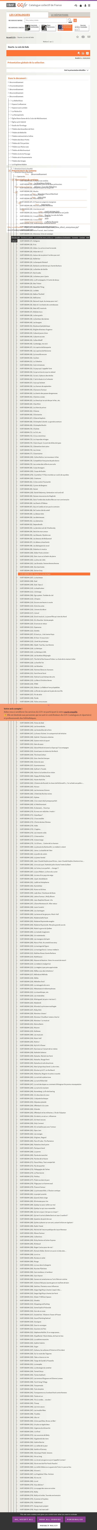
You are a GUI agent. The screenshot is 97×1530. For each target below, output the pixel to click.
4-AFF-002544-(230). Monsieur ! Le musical (34, 1020)
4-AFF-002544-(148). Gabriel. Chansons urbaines (36, 737)
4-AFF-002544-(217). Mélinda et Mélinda (34, 974)
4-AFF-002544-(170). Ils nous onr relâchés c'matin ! (37, 811)
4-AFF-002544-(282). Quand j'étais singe (34, 1198)
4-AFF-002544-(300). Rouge (29, 1261)
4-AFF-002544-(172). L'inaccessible (32, 818)
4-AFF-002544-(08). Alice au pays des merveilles (36, 205)
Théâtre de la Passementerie (22, 157)
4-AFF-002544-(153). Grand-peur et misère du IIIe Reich (39, 751)
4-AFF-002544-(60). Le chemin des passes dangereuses (38, 393)
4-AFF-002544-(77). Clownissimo (31, 453)
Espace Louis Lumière (19, 108)
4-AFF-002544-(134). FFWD (29, 684)
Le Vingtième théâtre (19, 164)
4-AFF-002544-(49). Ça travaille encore (33, 354)
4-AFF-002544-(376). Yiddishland (31, 1502)
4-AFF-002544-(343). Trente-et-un (31, 1396)
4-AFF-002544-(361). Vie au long (31, 1456)
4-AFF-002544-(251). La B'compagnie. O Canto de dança (39, 280)
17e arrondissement (16, 86)
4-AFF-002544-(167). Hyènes (29, 797)
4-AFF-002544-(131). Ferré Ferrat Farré (33, 673)
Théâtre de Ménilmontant (21, 150)
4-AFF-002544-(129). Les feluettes (31, 666)
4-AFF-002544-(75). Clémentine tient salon (34, 446)
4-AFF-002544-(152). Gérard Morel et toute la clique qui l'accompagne (44, 748)
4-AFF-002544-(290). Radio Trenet (31, 1226)
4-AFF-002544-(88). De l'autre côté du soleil (35, 510)
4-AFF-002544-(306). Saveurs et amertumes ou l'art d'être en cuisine (43, 1279)
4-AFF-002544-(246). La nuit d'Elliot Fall (33, 1081)
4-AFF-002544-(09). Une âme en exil (32, 209)
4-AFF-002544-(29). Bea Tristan (30, 283)
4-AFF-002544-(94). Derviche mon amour (34, 531)
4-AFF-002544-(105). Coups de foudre (32, 471)
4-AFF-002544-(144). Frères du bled (32, 723)
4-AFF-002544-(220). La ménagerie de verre (35, 985)
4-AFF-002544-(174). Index (29, 825)
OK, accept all (24, 1519)
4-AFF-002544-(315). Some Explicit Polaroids (35, 1307)
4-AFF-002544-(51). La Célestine (31, 361)
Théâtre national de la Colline (22, 136)
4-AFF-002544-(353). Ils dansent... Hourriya (35, 808)
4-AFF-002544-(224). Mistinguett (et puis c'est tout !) (38, 999)
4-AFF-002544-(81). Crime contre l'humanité (35, 482)
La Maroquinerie (18, 115)
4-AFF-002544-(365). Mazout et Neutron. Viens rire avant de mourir (43, 960)
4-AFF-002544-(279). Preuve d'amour (32, 1187)
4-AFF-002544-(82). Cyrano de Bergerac (33, 485)
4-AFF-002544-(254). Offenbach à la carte (34, 1105)
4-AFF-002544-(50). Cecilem (29, 358)
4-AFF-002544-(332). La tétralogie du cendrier (35, 1368)
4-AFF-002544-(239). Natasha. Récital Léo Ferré (36, 1056)
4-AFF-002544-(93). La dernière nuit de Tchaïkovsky (37, 528)
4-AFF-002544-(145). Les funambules (32, 726)
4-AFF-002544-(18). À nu (28, 244)
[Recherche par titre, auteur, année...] (46, 20)
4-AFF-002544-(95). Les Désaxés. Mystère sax (35, 535)
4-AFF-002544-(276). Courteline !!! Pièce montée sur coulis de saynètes (44, 475)
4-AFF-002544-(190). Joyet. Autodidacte (33, 879)
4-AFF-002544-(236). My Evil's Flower (32, 1045)
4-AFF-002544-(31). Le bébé (29, 290)
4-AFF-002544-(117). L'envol (29, 613)
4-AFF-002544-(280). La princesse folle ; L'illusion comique (40, 1190)
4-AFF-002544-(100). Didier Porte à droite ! (34, 553)
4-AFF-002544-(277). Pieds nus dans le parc (35, 1180)
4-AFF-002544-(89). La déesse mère (32, 514)
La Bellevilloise (17, 101)
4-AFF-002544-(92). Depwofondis (31, 524)
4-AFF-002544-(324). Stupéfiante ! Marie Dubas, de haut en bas (41, 1336)
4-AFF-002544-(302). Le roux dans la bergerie (35, 1265)
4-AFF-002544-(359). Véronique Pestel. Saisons (36, 1453)
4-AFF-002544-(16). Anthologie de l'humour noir (36, 237)
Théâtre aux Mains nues (20, 147)
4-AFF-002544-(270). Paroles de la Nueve (34, 1159)
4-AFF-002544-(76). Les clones (30, 450)
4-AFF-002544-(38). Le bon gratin (31, 315)
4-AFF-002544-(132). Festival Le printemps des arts (37, 677)
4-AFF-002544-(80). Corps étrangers (32, 468)
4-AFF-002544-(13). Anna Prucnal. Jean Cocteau (36, 230)
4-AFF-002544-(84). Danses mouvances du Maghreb (38, 496)
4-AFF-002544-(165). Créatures (30, 478)
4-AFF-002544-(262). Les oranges (31, 1134)
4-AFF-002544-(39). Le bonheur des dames (34, 319)
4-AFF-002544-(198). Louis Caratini (32, 907)
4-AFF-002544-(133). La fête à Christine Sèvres (36, 680)
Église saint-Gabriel (19, 122)
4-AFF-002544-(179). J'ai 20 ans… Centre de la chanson (39, 843)
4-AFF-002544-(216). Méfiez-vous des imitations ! (37, 971)
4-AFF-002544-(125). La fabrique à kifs (33, 652)
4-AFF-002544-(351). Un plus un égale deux (35, 1424)
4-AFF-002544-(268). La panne (30, 1152)
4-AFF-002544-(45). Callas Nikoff (31, 340)
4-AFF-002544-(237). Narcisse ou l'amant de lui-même (38, 1049)
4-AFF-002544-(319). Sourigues (30, 1322)
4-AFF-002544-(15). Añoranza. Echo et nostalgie (36, 234)
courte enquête (70, 711)
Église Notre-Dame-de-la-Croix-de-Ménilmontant (29, 118)
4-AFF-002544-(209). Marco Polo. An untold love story (38, 942)
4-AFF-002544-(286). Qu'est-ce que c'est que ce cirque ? (39, 1212)
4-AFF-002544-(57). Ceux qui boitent (32, 383)
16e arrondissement (16, 82)
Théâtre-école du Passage (21, 154)
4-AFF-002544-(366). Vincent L (30, 1470)
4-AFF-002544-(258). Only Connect (32, 1123)
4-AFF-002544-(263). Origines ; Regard (33, 1137)
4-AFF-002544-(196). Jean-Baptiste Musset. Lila (36, 900)
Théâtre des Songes (19, 161)
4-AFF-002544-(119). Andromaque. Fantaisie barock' (38, 223)
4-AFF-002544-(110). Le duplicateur (32, 588)
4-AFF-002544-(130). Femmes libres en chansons (36, 670)
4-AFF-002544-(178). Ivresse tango (31, 840)
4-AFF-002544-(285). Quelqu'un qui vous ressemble (37, 1208)
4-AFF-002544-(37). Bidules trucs (31, 312)
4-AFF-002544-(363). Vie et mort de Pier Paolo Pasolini (38, 1463)
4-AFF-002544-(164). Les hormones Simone (34, 790)
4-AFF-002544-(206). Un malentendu (32, 935)
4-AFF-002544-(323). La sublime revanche (34, 1339)
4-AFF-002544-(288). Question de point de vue (36, 1219)
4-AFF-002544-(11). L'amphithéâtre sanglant (35, 216)
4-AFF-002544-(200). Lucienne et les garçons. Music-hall (39, 914)
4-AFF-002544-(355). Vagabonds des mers (34, 1439)
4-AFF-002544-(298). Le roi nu (30, 1254)
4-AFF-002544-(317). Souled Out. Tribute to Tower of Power (40, 1315)
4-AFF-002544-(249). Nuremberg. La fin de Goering (37, 1091)
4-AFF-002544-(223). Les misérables (32, 996)
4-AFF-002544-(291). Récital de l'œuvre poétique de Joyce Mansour (43, 1229)
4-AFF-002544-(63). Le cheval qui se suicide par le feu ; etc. (40, 400)
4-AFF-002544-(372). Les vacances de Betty (34, 1435)
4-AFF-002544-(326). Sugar (29, 1346)
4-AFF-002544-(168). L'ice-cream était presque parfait (38, 801)
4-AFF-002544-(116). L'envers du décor (33, 609)
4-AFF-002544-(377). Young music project (34, 1506)
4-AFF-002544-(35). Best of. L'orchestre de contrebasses (39, 305)
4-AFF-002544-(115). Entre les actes (32, 606)
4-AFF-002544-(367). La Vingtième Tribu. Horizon (37, 1474)
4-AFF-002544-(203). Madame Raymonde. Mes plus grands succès (42, 925)
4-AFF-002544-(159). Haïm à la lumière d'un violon (37, 772)
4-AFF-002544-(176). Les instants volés (33, 833)
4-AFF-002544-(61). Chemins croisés (32, 397)
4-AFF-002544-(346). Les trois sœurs (32, 1407)
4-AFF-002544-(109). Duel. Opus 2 (31, 585)
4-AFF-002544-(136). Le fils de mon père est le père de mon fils (41, 691)
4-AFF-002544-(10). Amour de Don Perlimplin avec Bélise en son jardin (44, 212)
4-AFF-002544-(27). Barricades (30, 273)
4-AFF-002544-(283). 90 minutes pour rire (34, 1201)
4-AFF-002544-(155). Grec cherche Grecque (34, 758)
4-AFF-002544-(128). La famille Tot (32, 662)
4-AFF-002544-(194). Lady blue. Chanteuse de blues (37, 893)
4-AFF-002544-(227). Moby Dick (30, 1010)
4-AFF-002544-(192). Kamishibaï (31, 886)
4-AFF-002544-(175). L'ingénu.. (30, 829)
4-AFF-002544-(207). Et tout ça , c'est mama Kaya (37, 634)
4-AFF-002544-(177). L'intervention (32, 836)
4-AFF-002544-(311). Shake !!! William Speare (35, 1297)
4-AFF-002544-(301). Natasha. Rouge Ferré (34, 1059)
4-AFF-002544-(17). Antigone (30, 241)
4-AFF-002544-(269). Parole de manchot (33, 1155)
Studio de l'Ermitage (19, 125)
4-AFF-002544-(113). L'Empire (30, 599)
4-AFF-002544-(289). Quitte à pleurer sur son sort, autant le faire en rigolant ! (46, 1222)
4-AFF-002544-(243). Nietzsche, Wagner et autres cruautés (40, 1074)
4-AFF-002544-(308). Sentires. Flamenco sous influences (39, 1286)
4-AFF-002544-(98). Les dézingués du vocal (34, 546)
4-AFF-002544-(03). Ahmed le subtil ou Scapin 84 (36, 188)
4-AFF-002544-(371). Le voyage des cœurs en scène (37, 1488)
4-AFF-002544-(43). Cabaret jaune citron (34, 333)
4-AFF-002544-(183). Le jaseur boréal (32, 857)
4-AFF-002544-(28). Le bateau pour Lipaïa (34, 276)
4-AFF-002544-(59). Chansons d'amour (33, 390)
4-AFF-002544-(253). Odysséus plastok (33, 1102)
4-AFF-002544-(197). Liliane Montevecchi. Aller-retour (38, 903)
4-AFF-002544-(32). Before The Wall (32, 294)
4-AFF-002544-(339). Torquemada (31, 1385)
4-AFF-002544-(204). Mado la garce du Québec (36, 928)
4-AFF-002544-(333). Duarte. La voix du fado (35, 574)
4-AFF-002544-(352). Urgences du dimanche (35, 1428)
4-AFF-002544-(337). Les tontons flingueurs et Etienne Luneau (41, 1378)
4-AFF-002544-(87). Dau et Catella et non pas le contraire (39, 507)
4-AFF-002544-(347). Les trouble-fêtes (33, 1410)
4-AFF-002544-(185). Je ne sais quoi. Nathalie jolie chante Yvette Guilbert (45, 864)
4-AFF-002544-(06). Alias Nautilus (31, 198)
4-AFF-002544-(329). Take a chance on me (34, 1357)
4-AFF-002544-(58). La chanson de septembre (35, 386)
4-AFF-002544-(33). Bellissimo (30, 298)
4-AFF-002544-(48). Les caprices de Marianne (35, 351)
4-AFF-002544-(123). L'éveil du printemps (34, 641)
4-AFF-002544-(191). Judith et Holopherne (34, 882)
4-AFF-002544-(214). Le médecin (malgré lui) (35, 964)
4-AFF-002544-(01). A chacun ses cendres (34, 181)
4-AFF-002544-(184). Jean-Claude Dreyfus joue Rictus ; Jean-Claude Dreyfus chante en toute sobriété (52, 861)
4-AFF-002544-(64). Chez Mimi (30, 404)
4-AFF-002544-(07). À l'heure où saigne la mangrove (38, 202)
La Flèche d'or (17, 111)
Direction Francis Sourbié (23, 169)
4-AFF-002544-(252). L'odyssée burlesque (34, 1098)
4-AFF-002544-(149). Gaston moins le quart (35, 740)
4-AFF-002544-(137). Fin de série (31, 694)
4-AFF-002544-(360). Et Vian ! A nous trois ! (34, 638)
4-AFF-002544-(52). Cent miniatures (32, 365)
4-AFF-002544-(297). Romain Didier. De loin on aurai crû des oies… (43, 1251)
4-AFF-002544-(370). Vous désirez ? (32, 1485)
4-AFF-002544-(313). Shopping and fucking (35, 1304)
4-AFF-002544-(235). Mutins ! (30, 1042)
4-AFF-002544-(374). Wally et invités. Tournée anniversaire (40, 1495)
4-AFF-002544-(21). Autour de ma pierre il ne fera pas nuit (40, 255)
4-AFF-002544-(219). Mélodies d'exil (32, 981)
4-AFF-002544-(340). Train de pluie (32, 1389)
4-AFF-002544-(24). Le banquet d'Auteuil (34, 262)
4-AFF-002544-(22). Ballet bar (30, 259)
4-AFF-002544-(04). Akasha (29, 191)
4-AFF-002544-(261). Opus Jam (30, 1130)
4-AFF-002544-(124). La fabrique (31, 648)
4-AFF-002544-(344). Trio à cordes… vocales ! (35, 1400)
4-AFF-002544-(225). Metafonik (30, 1003)
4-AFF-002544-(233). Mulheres (30, 1031)
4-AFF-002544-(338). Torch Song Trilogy (33, 1382)
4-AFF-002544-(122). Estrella (29, 631)
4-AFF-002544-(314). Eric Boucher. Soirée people (36, 620)
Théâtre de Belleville (19, 132)
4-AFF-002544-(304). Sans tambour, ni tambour (36, 1272)
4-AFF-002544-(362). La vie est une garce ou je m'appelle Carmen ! (43, 1460)
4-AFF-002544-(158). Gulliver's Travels (33, 769)
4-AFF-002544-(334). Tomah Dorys (31, 1371)
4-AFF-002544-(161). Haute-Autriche (32, 779)
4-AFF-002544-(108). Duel (28, 581)
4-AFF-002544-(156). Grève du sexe (32, 762)
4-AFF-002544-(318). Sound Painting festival (35, 1318)
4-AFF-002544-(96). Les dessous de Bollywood (36, 538)
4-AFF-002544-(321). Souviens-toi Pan (33, 1329)
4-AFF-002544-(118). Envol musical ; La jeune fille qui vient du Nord (43, 616)
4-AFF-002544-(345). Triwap (29, 1403)
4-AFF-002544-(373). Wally (29, 1492)
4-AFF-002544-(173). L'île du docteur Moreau (35, 822)
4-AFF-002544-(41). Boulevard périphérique (35, 326)
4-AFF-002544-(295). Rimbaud (30, 1244)
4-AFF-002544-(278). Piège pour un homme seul (36, 1183)
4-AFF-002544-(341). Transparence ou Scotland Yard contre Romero (43, 1392)
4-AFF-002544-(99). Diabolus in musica (33, 549)
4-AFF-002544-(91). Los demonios (31, 521)
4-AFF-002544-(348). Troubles (30, 1414)
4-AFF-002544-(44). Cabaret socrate (32, 336)
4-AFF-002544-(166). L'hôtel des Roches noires (36, 794)
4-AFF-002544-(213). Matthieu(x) (31, 957)
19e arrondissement (16, 93)
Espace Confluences (19, 104)
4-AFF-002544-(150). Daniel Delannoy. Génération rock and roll (42, 492)
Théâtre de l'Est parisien (20, 143)
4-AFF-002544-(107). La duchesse (31, 577)
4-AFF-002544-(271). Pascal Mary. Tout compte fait (37, 1162)
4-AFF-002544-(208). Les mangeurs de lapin (35, 939)
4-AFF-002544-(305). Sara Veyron (31, 1276)
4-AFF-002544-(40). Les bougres (31, 322)
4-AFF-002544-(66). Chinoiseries (31, 414)
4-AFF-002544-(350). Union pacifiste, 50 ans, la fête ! (38, 1421)
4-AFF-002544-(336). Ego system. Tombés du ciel (36, 595)
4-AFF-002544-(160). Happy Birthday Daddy (35, 776)
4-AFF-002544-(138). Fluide (29, 698)
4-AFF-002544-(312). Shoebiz (30, 1300)
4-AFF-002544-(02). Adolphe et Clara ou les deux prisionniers (41, 184)
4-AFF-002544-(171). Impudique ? (31, 815)
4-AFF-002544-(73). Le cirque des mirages (34, 439)
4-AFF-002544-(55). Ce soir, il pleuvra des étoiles (36, 375)
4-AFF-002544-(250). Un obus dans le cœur (34, 1095)
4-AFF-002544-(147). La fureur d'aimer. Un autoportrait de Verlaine (43, 733)
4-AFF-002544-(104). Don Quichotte (32, 567)
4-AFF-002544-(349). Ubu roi (29, 1417)
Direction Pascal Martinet (24, 172)
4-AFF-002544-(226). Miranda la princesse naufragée (38, 1006)
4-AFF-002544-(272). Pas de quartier (32, 1166)
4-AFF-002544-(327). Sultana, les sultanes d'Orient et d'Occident (42, 1350)
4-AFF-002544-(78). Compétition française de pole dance (39, 461)
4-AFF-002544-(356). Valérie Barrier (32, 1442)
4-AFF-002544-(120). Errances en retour (33, 624)
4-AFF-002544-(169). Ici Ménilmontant (33, 804)
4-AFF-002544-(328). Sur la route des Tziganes (36, 1353)
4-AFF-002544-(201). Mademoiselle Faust (34, 918)
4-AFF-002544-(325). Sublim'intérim (32, 1343)
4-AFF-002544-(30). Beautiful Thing (32, 287)
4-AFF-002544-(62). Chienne (29, 411)
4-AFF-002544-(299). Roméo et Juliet (32, 1258)
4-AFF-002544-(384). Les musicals (31, 1035)
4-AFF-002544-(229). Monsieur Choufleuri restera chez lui (39, 1017)
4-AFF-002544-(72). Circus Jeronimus (32, 436)
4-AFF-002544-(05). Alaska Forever (32, 195)
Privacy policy (49, 1526)
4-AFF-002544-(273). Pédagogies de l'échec (35, 1169)
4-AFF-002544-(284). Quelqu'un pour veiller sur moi (37, 1205)
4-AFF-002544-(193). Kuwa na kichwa (33, 889)
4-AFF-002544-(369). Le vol (29, 1481)
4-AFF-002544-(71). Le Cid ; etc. (30, 432)
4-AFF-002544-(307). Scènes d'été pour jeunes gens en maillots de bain (44, 1283)
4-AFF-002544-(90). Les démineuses (32, 517)
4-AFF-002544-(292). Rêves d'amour (32, 1233)
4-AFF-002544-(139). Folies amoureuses (33, 701)
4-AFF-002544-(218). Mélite (29, 978)
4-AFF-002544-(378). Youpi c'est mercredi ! (34, 1509)
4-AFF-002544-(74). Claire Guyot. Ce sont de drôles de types (40, 443)
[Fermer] (48, 705)
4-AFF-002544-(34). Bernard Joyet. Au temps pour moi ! (39, 301)
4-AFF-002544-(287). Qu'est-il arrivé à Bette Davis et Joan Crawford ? (44, 1215)
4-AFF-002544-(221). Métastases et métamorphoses (37, 988)
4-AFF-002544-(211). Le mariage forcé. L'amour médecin (39, 950)
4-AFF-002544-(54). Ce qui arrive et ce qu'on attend (37, 372)
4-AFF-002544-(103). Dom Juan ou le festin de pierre (38, 556)
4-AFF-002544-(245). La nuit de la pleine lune (35, 1077)
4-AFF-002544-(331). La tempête (31, 1364)
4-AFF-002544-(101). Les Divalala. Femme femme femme (39, 563)
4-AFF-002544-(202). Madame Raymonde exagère (37, 921)
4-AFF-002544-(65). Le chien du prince (33, 407)
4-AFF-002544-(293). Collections (31, 1237)
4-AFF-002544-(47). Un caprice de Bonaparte (35, 347)
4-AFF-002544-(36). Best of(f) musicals (33, 308)
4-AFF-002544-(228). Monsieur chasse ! (33, 1013)
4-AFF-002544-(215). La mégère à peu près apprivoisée (38, 967)
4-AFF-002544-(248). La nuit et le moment (34, 1088)
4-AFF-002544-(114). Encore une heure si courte (36, 602)
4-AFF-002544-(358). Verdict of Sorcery (33, 1449)
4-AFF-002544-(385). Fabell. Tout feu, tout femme (37, 645)
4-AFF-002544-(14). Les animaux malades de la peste (38, 227)
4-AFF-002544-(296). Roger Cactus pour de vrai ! (36, 1247)
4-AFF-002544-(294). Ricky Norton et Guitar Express (38, 1240)
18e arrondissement (16, 89)
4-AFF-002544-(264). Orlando (30, 1109)
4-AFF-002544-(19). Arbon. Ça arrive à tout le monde (38, 248)
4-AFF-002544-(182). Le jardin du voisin (33, 854)
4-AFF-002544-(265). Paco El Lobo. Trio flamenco (37, 1141)
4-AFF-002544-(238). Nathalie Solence (33, 1052)
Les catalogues (19, 15)
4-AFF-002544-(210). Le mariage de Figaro (34, 946)
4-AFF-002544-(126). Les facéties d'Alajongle (35, 655)
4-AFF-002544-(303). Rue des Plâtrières (33, 1268)
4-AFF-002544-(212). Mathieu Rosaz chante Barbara (38, 953)
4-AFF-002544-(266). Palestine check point (34, 1144)
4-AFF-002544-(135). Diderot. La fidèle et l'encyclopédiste (40, 687)
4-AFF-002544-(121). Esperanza (30, 627)
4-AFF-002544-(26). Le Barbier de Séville (34, 269)
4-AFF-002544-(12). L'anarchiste (31, 220)
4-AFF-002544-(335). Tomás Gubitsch (32, 1375)
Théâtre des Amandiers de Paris (23, 129)
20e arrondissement (16, 96)
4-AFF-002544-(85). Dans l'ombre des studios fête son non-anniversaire (44, 499)
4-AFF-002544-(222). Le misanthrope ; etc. (34, 992)
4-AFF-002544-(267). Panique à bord (32, 1148)
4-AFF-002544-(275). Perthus (30, 1176)
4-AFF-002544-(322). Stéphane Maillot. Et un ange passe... (40, 1332)
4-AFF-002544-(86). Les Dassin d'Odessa (33, 503)
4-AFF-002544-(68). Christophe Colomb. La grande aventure (40, 422)
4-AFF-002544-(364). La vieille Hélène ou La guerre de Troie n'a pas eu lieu (45, 1467)
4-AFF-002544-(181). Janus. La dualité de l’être (36, 850)
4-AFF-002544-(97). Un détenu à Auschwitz (34, 542)
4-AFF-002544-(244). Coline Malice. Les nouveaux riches (39, 457)
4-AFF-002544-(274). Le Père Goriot (32, 1173)
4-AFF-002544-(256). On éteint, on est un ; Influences (38, 1116)
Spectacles (21, 176)
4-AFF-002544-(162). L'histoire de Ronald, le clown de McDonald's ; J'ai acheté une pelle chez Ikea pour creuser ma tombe (52, 783)
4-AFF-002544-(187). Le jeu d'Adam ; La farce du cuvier (38, 872)
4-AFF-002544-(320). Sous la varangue (33, 1325)
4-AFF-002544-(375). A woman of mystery (34, 1499)
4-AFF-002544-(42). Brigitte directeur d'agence (36, 329)
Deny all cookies (50, 1519)
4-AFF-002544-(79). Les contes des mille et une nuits (38, 464)
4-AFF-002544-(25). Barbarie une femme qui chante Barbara (41, 266)
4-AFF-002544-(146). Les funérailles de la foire (35, 730)
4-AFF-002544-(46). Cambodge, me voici (34, 344)
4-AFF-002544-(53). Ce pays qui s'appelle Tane (36, 368)
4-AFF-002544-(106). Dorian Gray (31, 570)
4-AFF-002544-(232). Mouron (30, 1027)
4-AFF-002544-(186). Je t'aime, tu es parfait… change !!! (39, 868)
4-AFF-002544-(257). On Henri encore (32, 1120)
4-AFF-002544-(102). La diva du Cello (32, 560)
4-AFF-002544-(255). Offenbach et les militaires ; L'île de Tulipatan (43, 1113)
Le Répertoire (59, 14)
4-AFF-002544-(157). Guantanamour (32, 765)
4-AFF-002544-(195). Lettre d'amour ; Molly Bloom (37, 896)
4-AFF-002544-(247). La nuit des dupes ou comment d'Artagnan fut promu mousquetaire (50, 1084)
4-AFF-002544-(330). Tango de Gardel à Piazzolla (37, 1361)
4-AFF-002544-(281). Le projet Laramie (33, 1194)
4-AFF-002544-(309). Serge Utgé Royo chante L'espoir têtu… (41, 1290)
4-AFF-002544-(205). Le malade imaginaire (34, 932)
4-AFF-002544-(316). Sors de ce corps (32, 1311)
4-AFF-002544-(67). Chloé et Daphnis (32, 418)
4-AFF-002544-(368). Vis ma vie (30, 1478)
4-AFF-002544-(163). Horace (29, 787)
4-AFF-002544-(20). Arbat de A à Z (31, 251)
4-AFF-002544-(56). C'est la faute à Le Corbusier (36, 379)
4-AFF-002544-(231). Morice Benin (31, 1024)
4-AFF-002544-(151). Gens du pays (31, 744)
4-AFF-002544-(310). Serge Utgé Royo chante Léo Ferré (39, 1293)
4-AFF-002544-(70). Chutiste (29, 429)
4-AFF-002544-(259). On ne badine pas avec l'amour (38, 1127)
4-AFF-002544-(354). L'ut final (30, 1431)
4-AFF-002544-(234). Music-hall (30, 1038)
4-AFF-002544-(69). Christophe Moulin (33, 425)
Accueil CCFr (11, 37)
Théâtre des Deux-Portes (20, 140)
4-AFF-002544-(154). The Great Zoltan (33, 755)
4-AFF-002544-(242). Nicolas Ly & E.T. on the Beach (37, 1070)
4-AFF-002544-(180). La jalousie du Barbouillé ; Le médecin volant (43, 847)
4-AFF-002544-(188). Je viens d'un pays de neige (36, 875)
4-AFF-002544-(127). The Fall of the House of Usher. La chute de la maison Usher (47, 659)
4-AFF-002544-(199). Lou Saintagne (32, 911)
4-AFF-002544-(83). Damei (29, 489)
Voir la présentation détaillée (75, 70)
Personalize (75, 1519)
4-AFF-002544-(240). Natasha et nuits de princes (36, 1063)
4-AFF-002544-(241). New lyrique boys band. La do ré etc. (40, 1066)
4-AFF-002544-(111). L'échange (30, 592)
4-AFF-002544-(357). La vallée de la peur (34, 1446)
